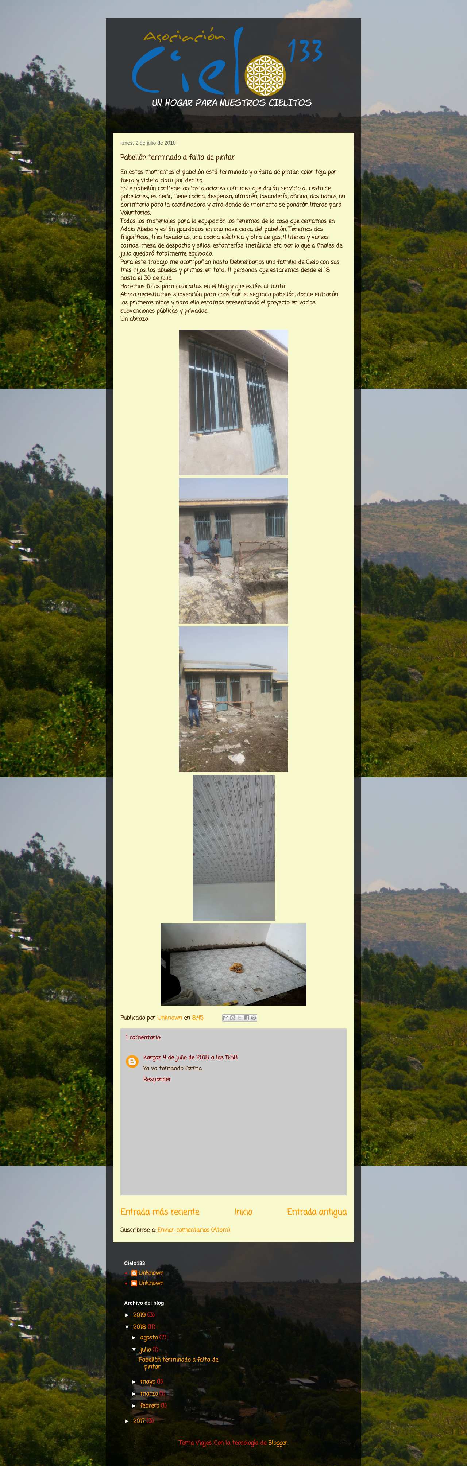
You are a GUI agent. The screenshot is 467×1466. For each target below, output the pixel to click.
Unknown (151, 1274)
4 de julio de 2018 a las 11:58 (200, 1058)
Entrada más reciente (159, 1212)
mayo (148, 1382)
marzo (149, 1394)
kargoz (152, 1058)
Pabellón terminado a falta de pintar (178, 1364)
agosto (149, 1338)
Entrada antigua (317, 1212)
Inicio (243, 1212)
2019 (140, 1315)
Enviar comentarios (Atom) (194, 1230)
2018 (140, 1327)
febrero (150, 1406)
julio (146, 1350)
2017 (140, 1421)
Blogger (277, 1443)
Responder (157, 1080)
